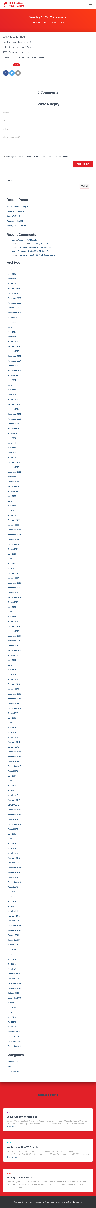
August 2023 (13, 433)
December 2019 (14, 636)
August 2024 (13, 375)
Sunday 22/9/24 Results (27, 240)
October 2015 (13, 877)
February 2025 (14, 346)
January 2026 (13, 293)
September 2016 (14, 824)
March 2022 (13, 515)
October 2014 (13, 935)
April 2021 (12, 568)
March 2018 (13, 737)
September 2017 (14, 766)
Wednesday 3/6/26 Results (17, 221)
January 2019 (13, 689)
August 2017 (13, 771)
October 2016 (13, 819)
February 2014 (14, 974)
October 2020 (13, 593)
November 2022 (14, 477)
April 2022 (12, 511)
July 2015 (12, 892)
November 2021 (14, 535)
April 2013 (12, 1022)
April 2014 (12, 964)
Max (13, 251)
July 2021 (12, 554)
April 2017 (12, 790)
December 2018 (14, 694)
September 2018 (14, 708)
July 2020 (12, 607)
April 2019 (12, 675)
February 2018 (14, 742)
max (13, 240)
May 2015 (12, 901)
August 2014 (13, 945)
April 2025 (12, 337)
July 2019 (12, 660)
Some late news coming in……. (19, 207)
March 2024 (13, 399)
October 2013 (13, 993)
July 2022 (12, 496)
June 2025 (12, 327)
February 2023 (14, 462)
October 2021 (13, 540)
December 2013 (14, 983)
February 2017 (14, 800)
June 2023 (12, 443)
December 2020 (14, 583)
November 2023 (14, 419)
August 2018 (13, 713)
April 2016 (12, 848)
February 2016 (14, 858)
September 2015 (14, 882)
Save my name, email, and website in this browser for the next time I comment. (37, 157)
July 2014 (12, 950)
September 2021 (14, 544)
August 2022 (13, 491)
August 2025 (13, 317)
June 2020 (12, 612)
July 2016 (12, 834)
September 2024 (14, 371)
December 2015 (14, 868)
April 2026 (12, 279)
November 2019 (14, 641)
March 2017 (13, 795)
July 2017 (12, 776)
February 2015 (14, 916)
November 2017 (14, 757)
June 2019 (12, 665)
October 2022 (13, 482)
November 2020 (14, 588)
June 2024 (12, 385)
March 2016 (13, 853)
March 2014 (13, 969)
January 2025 (13, 351)
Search (10, 181)
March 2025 (13, 342)
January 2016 (13, 863)
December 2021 (14, 530)
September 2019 (14, 650)
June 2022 (12, 501)
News (16, 65)
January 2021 (13, 578)
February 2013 (14, 1032)
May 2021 (12, 564)
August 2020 (13, 602)
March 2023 (13, 457)
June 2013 (12, 1012)
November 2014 (14, 930)
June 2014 (12, 955)
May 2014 (12, 959)
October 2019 (13, 646)
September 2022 (14, 486)
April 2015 (12, 906)
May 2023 (12, 448)
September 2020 (14, 597)
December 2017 (14, 752)
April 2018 (12, 732)
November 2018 (14, 699)
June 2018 (12, 723)
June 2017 (12, 781)
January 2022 (13, 525)
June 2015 (12, 897)
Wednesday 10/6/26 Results (18, 211)
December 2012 (14, 1041)
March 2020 (13, 622)
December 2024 (14, 356)
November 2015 (14, 872)
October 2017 (13, 761)
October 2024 (13, 366)
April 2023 (12, 453)
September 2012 (14, 1046)
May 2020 (12, 617)
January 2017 (13, 805)
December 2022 (14, 472)
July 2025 (12, 322)
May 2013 (12, 1017)
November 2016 (14, 815)
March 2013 (13, 1027)
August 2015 (13, 887)
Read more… (12, 1127)
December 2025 (14, 298)
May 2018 (12, 728)
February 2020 (14, 626)
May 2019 (12, 670)
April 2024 (12, 395)
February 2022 (14, 520)
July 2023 (12, 438)
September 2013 (14, 998)
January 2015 (13, 921)
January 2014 (13, 979)
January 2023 (13, 467)
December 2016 (14, 810)
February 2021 (14, 573)
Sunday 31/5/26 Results (16, 226)
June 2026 (12, 269)
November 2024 (14, 361)
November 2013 (14, 988)
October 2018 (13, 704)
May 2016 (12, 844)
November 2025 (14, 303)
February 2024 (14, 404)
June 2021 (12, 559)
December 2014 (14, 926)
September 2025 (14, 313)
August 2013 (13, 1003)
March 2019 (13, 679)
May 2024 (12, 390)
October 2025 (13, 308)
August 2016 (13, 829)
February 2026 (14, 289)
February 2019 (14, 684)
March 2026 (13, 284)
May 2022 (12, 506)
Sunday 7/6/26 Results (16, 216)
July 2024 (12, 380)
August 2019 (13, 655)
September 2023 (14, 429)
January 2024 (13, 409)
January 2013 (13, 1037)
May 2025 (12, 332)
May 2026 (12, 274)
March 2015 (13, 911)
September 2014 (14, 940)
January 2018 (13, 747)
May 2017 (12, 786)
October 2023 (13, 424)
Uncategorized (14, 1071)
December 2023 (14, 414)
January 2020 (13, 631)
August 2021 (13, 549)
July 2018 (12, 718)
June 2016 (12, 839)
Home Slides (13, 1062)
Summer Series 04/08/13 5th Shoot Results (37, 248)
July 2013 (12, 1008)
